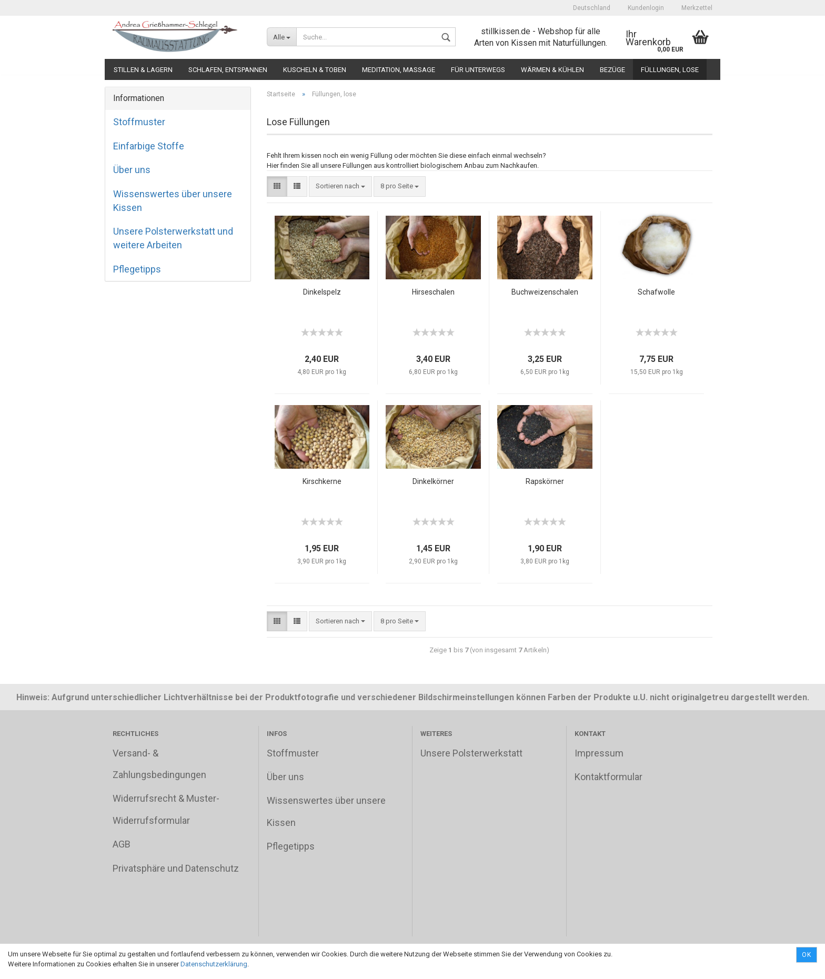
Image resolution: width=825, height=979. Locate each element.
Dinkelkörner (433, 481)
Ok (806, 954)
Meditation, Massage (398, 70)
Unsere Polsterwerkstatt (471, 753)
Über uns (131, 169)
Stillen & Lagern (143, 70)
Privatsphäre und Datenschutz (176, 868)
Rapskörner (545, 481)
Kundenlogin (645, 8)
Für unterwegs (478, 70)
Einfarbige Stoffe (148, 146)
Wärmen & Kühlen (552, 70)
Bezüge (612, 70)
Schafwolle (656, 292)
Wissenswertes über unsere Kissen (172, 200)
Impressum (599, 753)
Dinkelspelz (322, 292)
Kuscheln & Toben (314, 70)
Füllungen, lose (670, 70)
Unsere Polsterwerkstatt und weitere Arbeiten (173, 238)
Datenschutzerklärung (213, 964)
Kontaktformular (608, 776)
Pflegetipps (137, 269)
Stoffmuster (139, 121)
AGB (121, 844)
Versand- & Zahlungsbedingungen (159, 764)
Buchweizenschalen (544, 292)
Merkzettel (696, 8)
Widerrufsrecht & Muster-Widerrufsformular (166, 809)
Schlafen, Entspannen (227, 70)
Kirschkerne (322, 481)
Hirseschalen (433, 292)
